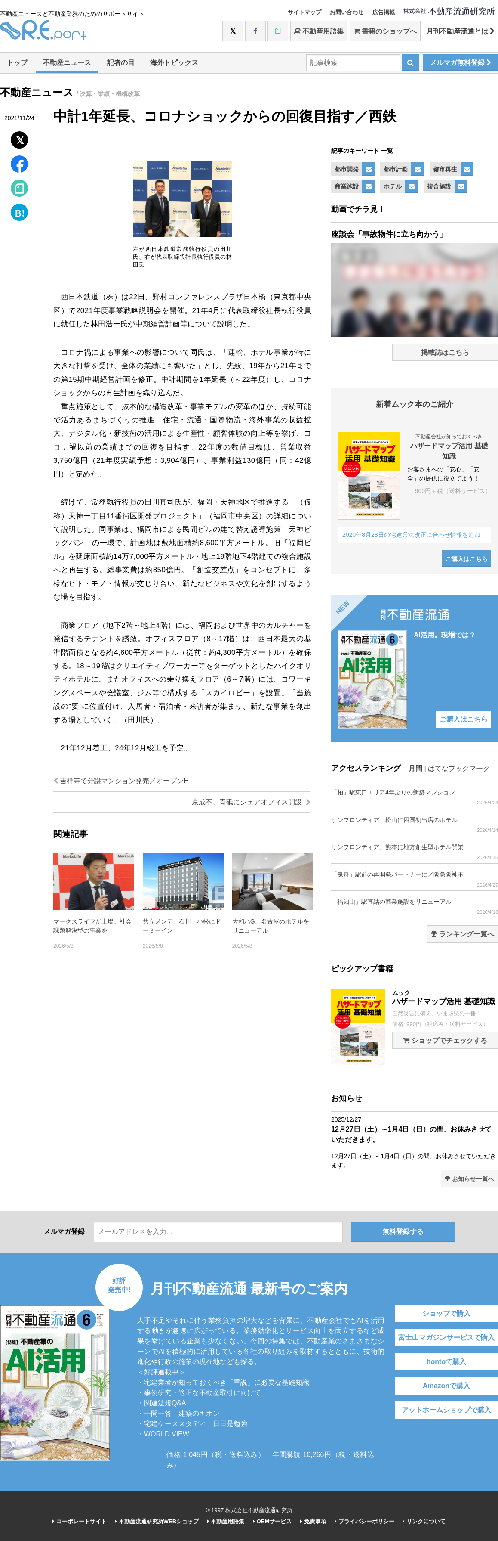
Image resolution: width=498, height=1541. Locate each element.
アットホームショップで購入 (446, 1410)
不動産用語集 (319, 31)
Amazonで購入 (446, 1385)
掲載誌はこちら (445, 352)
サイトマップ (304, 12)
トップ (17, 62)
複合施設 (439, 186)
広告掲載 (383, 12)
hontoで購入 (446, 1361)
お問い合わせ (346, 12)
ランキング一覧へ (462, 934)
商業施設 (347, 186)
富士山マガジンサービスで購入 (446, 1337)
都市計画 (396, 169)
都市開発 (347, 169)
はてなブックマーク (459, 768)
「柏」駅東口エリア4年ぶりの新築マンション (414, 797)
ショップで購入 (446, 1313)
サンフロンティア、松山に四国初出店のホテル (414, 824)
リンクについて (424, 1521)
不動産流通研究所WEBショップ (157, 1521)
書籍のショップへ (385, 31)
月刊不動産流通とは (460, 31)
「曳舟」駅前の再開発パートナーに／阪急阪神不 (414, 879)
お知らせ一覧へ (469, 1178)
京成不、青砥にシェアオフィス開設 (251, 802)
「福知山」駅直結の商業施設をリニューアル (414, 906)
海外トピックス (174, 62)
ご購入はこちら (467, 558)
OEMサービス (272, 1521)
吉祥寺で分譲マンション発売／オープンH (121, 780)
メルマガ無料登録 (460, 62)
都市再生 (445, 169)
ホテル (393, 186)
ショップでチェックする (445, 1040)
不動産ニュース (67, 62)
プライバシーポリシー (364, 1521)
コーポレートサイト (79, 1521)
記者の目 (121, 62)
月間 (415, 768)
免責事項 (313, 1521)
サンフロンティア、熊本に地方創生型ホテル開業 (414, 851)
